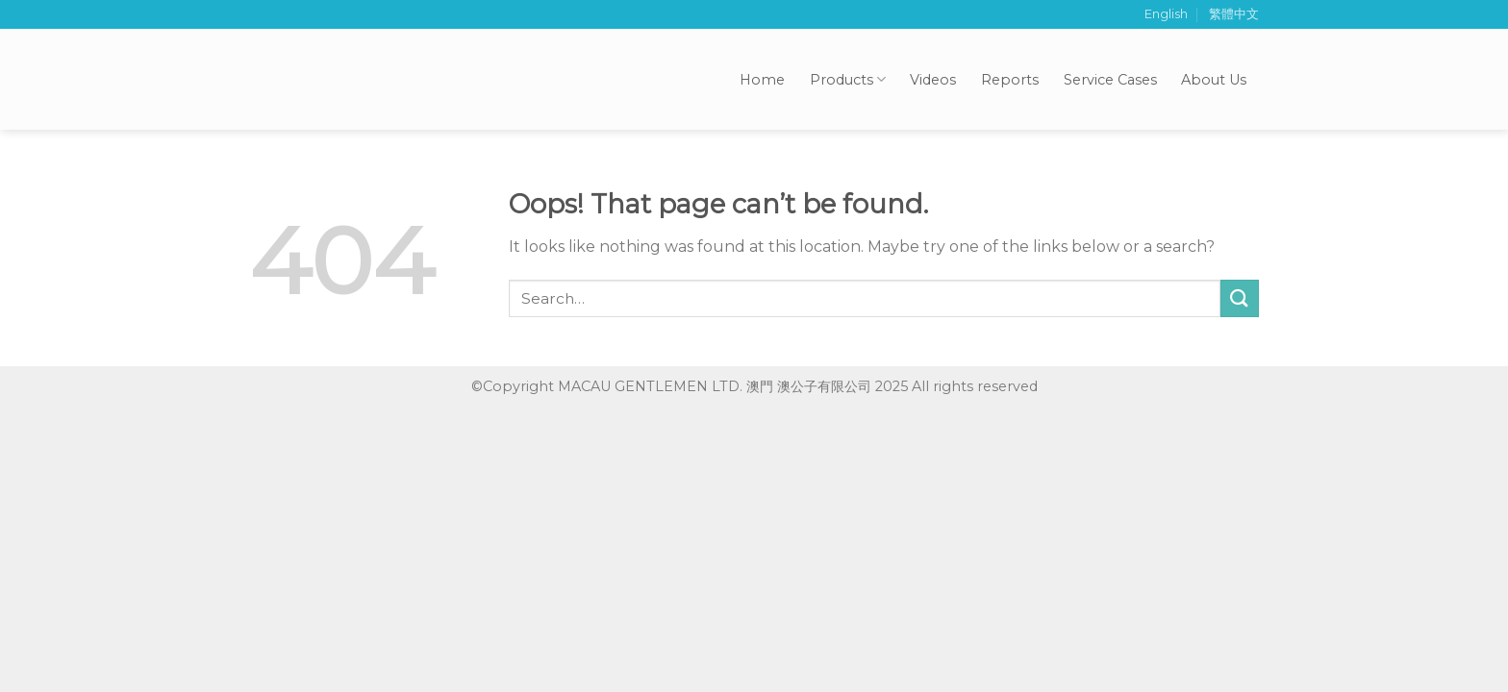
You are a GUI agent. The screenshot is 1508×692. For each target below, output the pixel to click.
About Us (1213, 79)
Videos (933, 79)
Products (848, 79)
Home (762, 79)
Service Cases (1110, 79)
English (1166, 14)
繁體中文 (1234, 14)
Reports (1010, 79)
